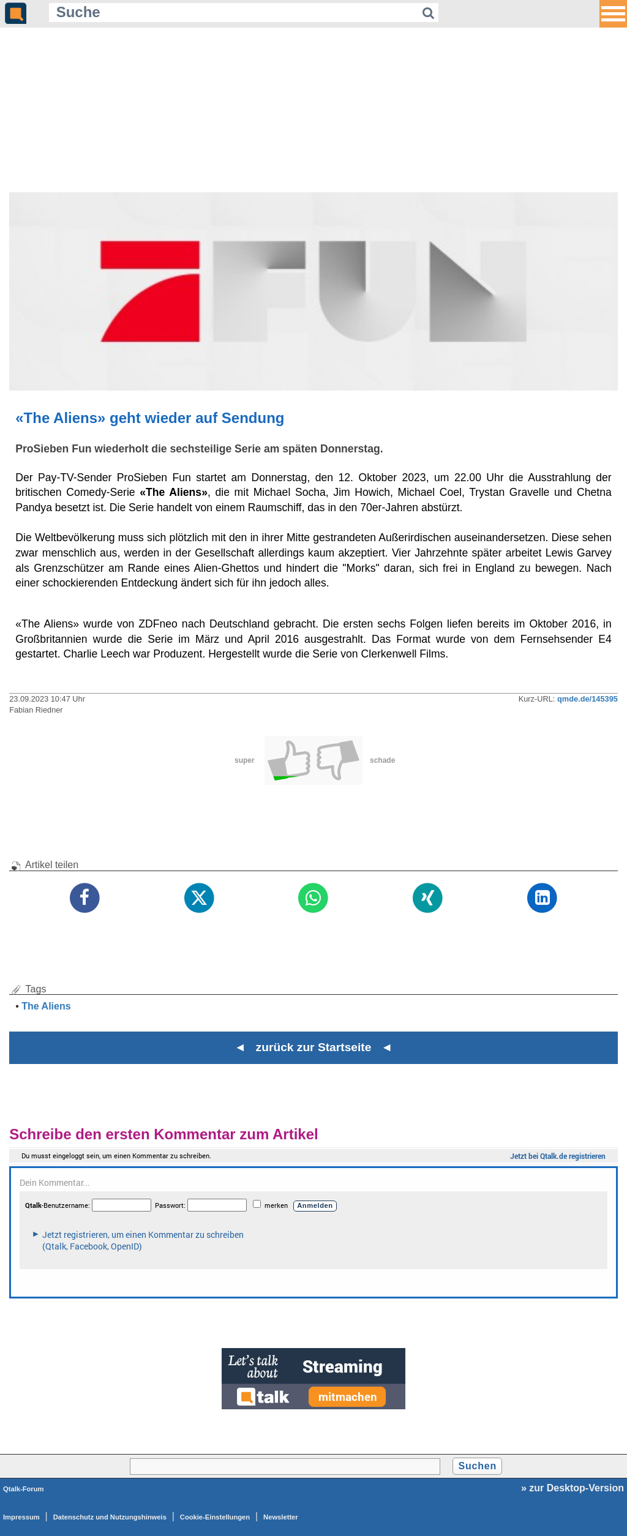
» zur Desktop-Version (572, 1488)
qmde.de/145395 (587, 698)
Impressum (21, 1517)
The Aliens (45, 1006)
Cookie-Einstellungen (215, 1517)
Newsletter (280, 1517)
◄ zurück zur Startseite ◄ (314, 1047)
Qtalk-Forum (23, 1489)
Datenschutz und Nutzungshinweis (110, 1517)
